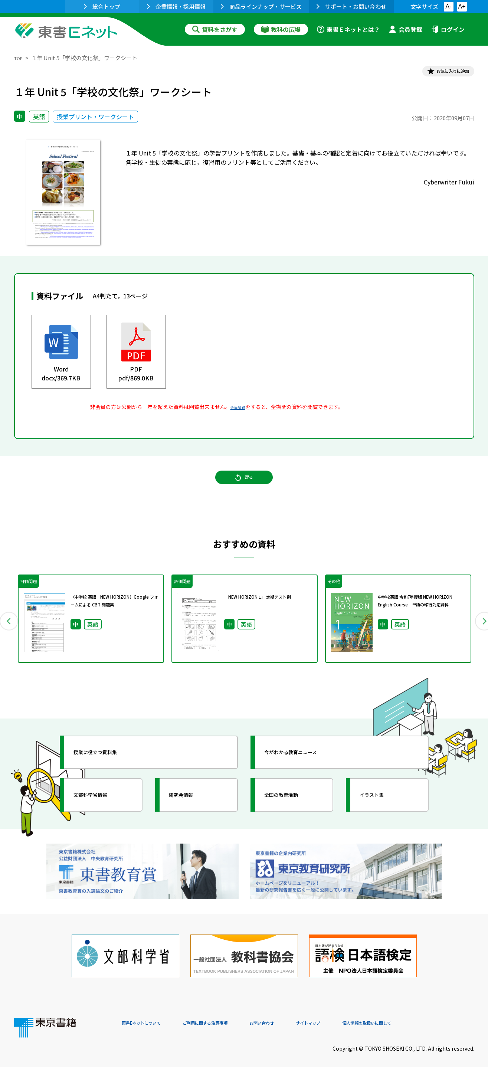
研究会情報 (191, 810)
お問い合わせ (306, 1016)
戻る (244, 490)
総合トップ (102, 6)
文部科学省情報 (102, 810)
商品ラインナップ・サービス (261, 6)
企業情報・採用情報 (176, 6)
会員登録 (405, 29)
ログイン (448, 29)
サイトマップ (363, 1016)
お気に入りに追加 (442, 73)
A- (449, 6)
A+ (461, 6)
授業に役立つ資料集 (109, 768)
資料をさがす (215, 29)
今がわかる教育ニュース (306, 768)
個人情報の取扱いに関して (438, 1016)
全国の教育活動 (293, 810)
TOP (20, 58)
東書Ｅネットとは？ (348, 29)
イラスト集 (382, 810)
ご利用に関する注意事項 (233, 1016)
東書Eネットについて (150, 1016)
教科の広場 (281, 29)
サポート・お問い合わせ (351, 6)
